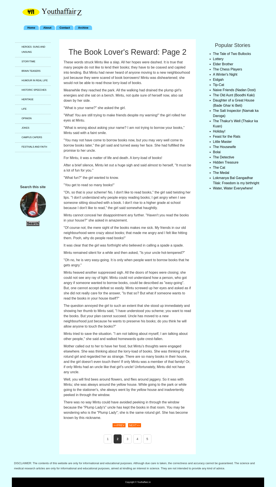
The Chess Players (227, 69)
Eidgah (218, 79)
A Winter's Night (225, 74)
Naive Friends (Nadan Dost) (234, 90)
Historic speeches (34, 90)
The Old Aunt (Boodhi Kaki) (234, 95)
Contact (65, 27)
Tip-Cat (218, 85)
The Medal (221, 173)
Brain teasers (31, 71)
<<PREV (119, 425)
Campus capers (32, 137)
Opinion (26, 118)
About (47, 27)
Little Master (222, 142)
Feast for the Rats (226, 136)
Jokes (25, 127)
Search (33, 223)
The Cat (219, 167)
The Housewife (224, 147)
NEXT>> (134, 425)
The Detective (223, 157)
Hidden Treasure (225, 162)
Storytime (28, 61)
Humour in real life (35, 80)
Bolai (217, 152)
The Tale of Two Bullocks (232, 54)
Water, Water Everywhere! (233, 188)
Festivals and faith (34, 146)
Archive (83, 27)
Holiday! (219, 131)
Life (24, 109)
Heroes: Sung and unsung (33, 49)
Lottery (218, 59)
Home (31, 27)
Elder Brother (223, 64)
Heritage (27, 99)
